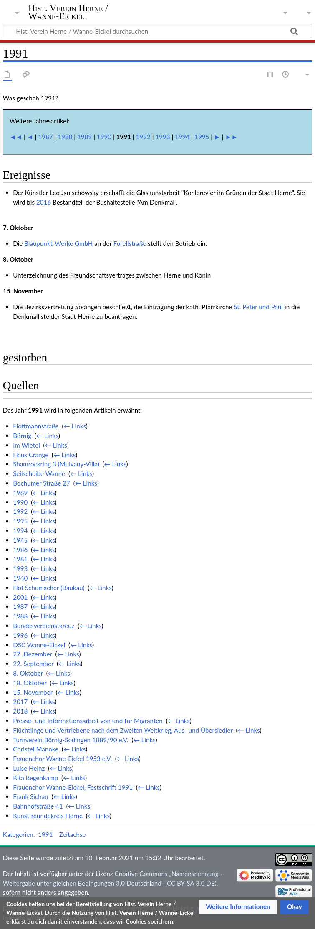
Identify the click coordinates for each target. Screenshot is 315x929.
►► (231, 136)
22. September (33, 663)
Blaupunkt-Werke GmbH (58, 243)
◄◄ (16, 136)
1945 (20, 540)
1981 (20, 559)
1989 (84, 136)
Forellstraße (129, 243)
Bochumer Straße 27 (41, 483)
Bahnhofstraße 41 (38, 806)
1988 (65, 136)
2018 (20, 711)
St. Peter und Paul (258, 307)
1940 (20, 578)
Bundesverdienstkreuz (43, 625)
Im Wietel (26, 445)
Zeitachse (72, 834)
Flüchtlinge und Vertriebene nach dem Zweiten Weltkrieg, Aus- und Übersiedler (122, 730)
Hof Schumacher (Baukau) (48, 587)
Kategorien (18, 834)
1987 (45, 136)
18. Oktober (30, 682)
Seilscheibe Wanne (39, 473)
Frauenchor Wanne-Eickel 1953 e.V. (62, 758)
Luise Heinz (29, 768)
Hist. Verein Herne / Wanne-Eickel (68, 12)
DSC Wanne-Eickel (39, 645)
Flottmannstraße (36, 426)
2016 (43, 202)
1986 (20, 549)
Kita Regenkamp (35, 777)
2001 (20, 597)
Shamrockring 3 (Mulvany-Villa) (56, 464)
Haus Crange (30, 454)
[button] (238, 907)
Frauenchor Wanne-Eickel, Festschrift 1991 (73, 787)
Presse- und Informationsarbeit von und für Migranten (88, 720)
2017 (20, 701)
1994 (182, 136)
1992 (143, 136)
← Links (75, 426)
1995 (201, 136)
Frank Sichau (30, 796)
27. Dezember (32, 654)
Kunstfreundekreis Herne (48, 815)
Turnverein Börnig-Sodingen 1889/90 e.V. (71, 740)
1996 (20, 635)
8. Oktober (28, 673)
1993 (162, 136)
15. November (33, 692)
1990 (104, 136)
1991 (45, 834)
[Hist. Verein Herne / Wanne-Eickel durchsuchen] (157, 31)
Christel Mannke (35, 749)
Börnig (22, 435)
